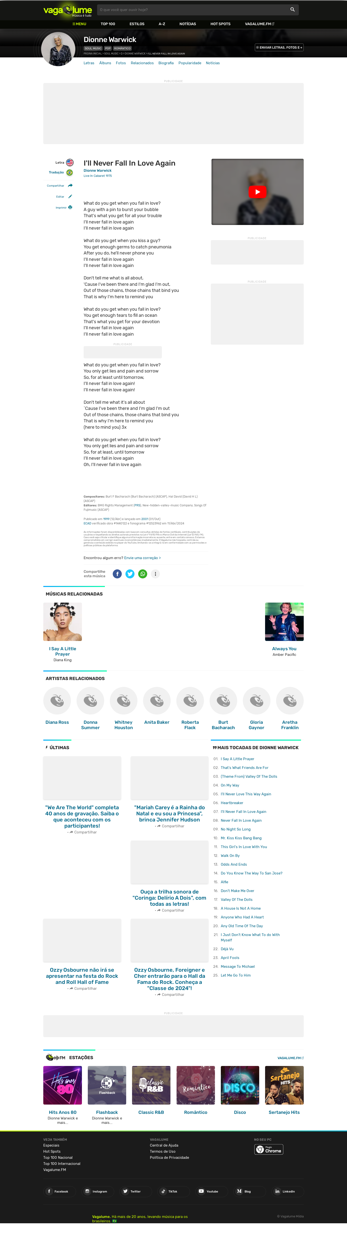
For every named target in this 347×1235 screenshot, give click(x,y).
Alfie (224, 882)
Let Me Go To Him (236, 975)
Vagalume (67, 10)
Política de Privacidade (169, 1157)
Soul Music (93, 48)
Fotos (121, 63)
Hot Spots (221, 24)
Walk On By (230, 855)
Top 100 (108, 24)
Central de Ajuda (164, 1145)
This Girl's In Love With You (244, 847)
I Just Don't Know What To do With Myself (250, 938)
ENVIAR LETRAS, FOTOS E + (281, 47)
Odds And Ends (234, 864)
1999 (106, 519)
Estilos (137, 24)
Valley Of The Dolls (237, 899)
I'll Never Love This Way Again (246, 794)
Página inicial (93, 53)
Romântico (122, 48)
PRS (137, 505)
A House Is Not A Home (241, 908)
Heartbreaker (232, 803)
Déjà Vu (227, 949)
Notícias (187, 24)
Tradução (61, 172)
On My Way (230, 785)
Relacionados (142, 63)
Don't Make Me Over (237, 891)
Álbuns (105, 63)
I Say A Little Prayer (237, 759)
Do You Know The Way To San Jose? (251, 873)
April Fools (230, 958)
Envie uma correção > (142, 558)
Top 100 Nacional (58, 1157)
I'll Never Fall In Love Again (243, 811)
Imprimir (61, 207)
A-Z (162, 24)
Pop (108, 48)
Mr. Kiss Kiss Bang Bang (241, 838)
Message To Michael (238, 966)
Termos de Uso (163, 1151)
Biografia (166, 63)
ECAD (87, 523)
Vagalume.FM (258, 24)
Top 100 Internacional (61, 1163)
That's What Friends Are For (245, 768)
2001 (144, 519)
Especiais (51, 1145)
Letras (89, 63)
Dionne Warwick (110, 39)
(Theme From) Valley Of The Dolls (249, 776)
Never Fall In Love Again (241, 820)
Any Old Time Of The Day (242, 926)
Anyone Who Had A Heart (242, 917)
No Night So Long (236, 829)
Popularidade (190, 63)
